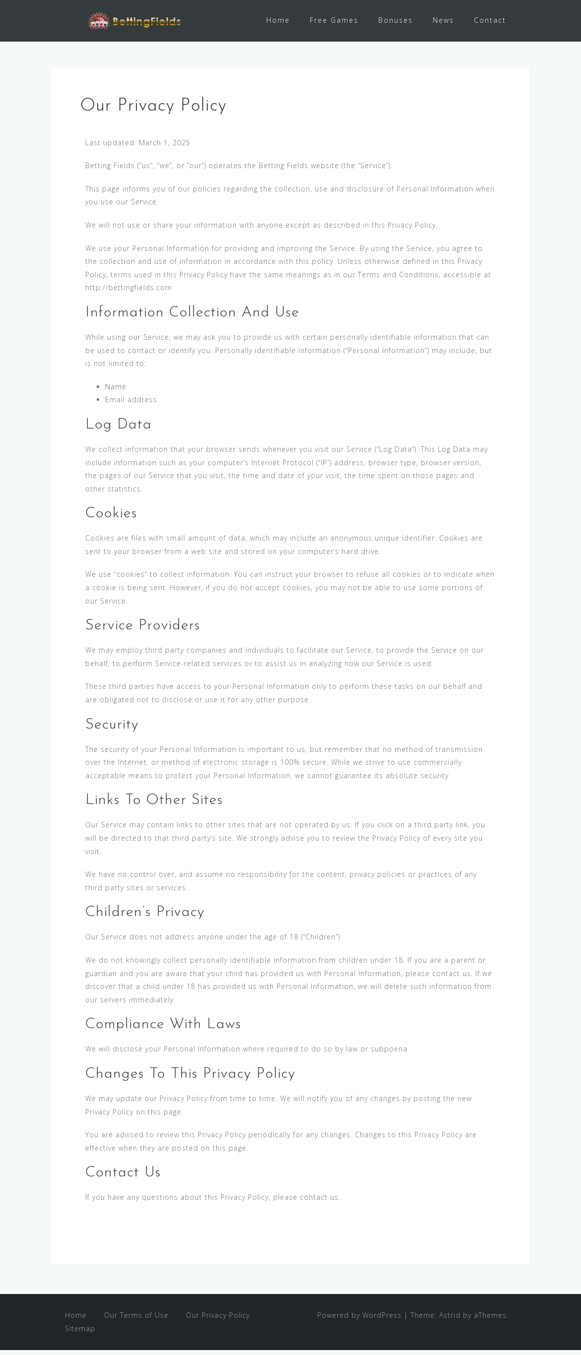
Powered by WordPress (359, 1320)
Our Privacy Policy (218, 1320)
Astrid (450, 1320)
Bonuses (395, 20)
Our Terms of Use (136, 1320)
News (443, 20)
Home (278, 20)
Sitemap (80, 1333)
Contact (490, 20)
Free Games (334, 20)
